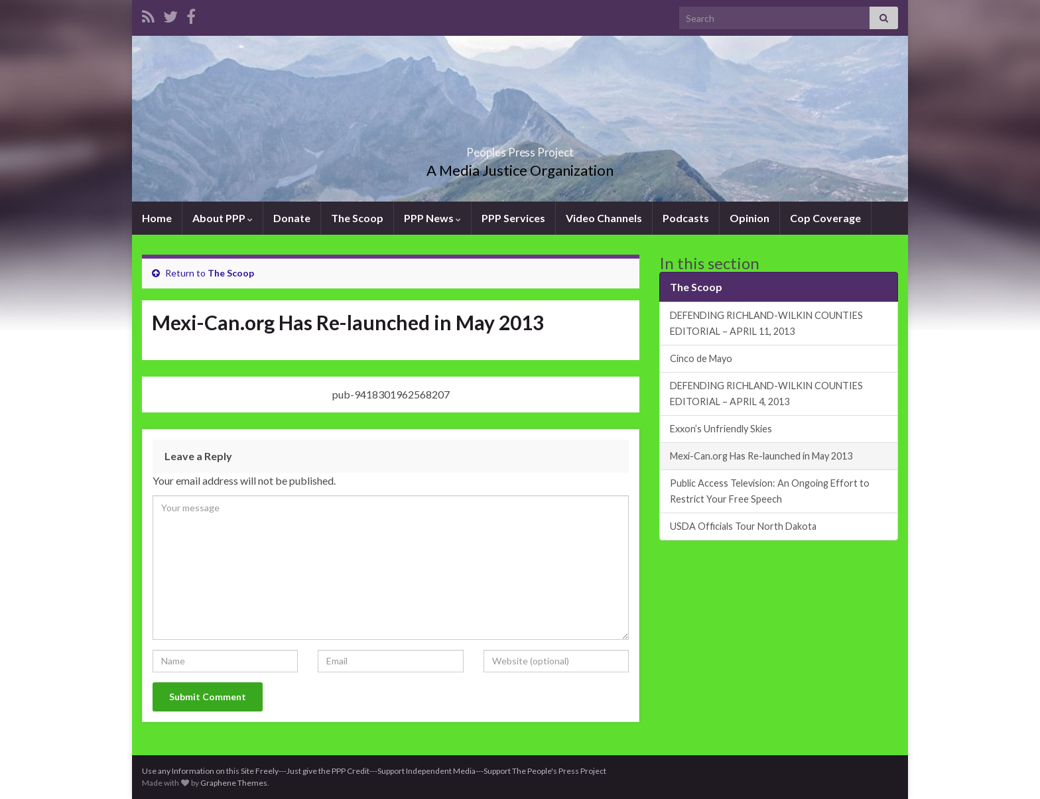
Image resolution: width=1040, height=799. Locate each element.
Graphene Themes (233, 783)
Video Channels (604, 218)
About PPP (222, 218)
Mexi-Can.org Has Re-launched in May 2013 (761, 455)
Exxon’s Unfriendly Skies (721, 428)
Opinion (749, 218)
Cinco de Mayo (701, 358)
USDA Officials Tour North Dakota (743, 526)
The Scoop (357, 218)
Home (157, 218)
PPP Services (513, 218)
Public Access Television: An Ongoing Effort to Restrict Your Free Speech (770, 491)
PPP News (432, 218)
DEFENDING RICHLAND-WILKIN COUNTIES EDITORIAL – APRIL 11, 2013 (766, 323)
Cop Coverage (825, 218)
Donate (291, 218)
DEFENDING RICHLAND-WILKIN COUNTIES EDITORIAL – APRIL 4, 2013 (766, 393)
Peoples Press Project (520, 148)
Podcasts (686, 218)
